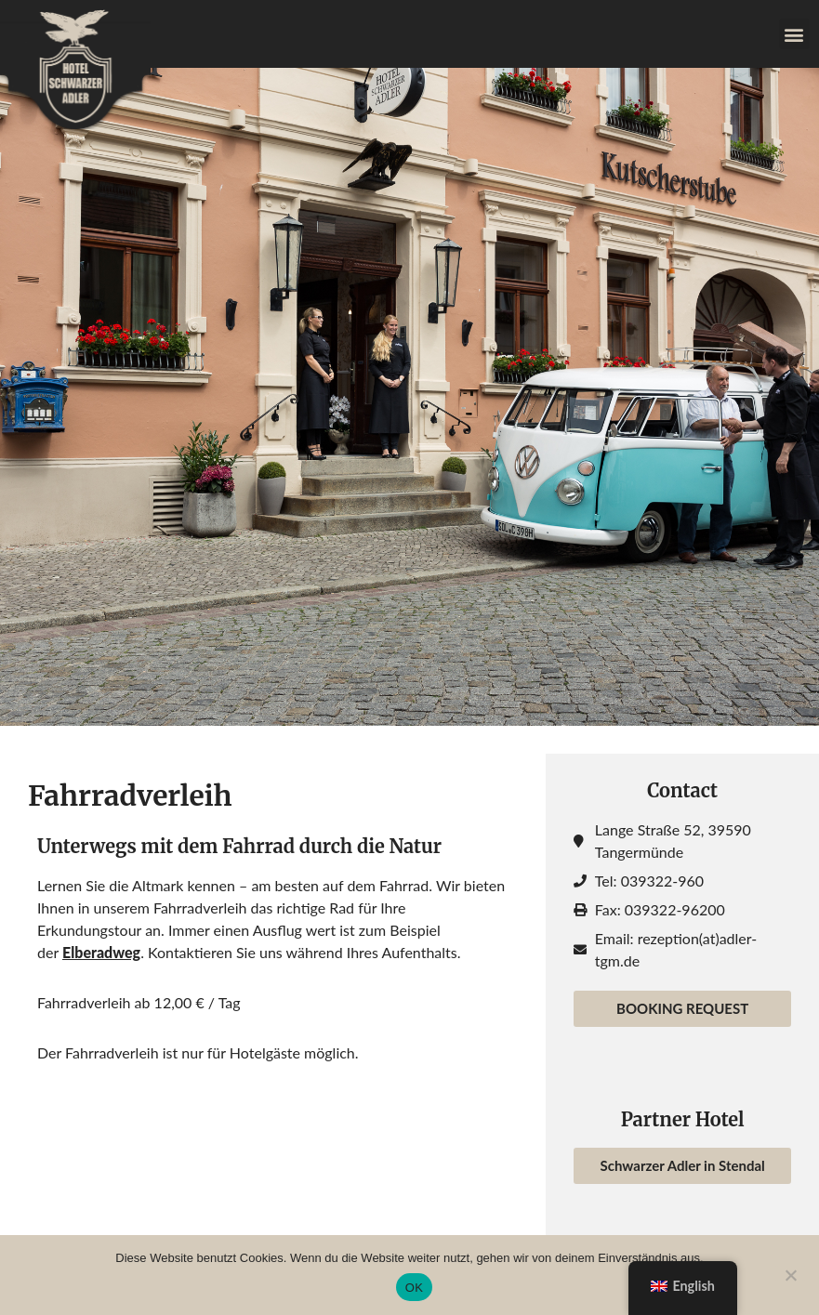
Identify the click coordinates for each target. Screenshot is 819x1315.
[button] (794, 34)
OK (414, 1288)
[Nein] (790, 1273)
